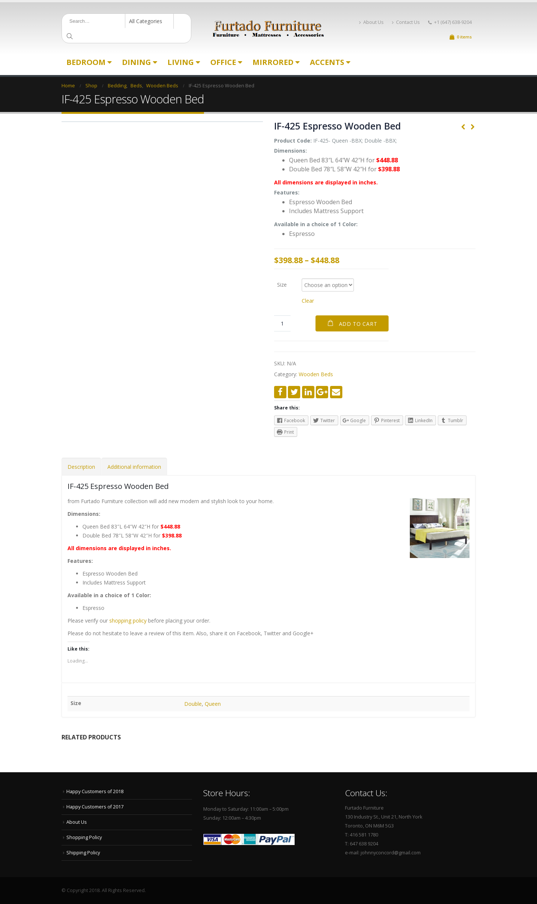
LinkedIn (308, 392)
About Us (371, 22)
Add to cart (358, 323)
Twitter (294, 392)
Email (336, 392)
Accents (327, 62)
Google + (322, 392)
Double (193, 703)
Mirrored (272, 62)
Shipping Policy (83, 853)
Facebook (280, 392)
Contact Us (406, 22)
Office (223, 62)
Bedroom (86, 62)
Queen (213, 703)
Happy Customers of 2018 (94, 791)
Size (282, 284)
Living (180, 62)
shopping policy (128, 620)
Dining (136, 62)
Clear (308, 300)
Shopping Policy (84, 837)
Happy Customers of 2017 (94, 807)
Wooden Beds (316, 374)
